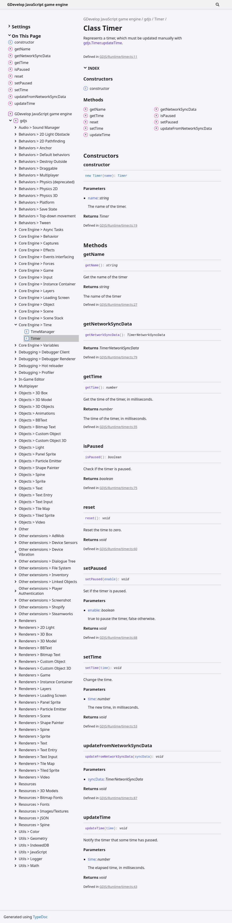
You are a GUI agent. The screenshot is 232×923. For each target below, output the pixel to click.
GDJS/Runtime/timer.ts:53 (118, 726)
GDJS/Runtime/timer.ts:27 (118, 304)
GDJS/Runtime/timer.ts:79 (118, 357)
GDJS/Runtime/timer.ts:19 (118, 225)
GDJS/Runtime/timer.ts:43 (118, 886)
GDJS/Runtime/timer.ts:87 (118, 798)
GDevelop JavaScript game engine (37, 4)
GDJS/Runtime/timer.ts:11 (118, 56)
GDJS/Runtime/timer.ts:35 (118, 427)
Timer (159, 19)
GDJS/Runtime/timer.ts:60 (118, 549)
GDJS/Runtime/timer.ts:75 (118, 488)
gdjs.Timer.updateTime (102, 42)
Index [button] (91, 68)
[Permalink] (114, 164)
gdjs (147, 19)
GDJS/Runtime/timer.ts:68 (118, 637)
